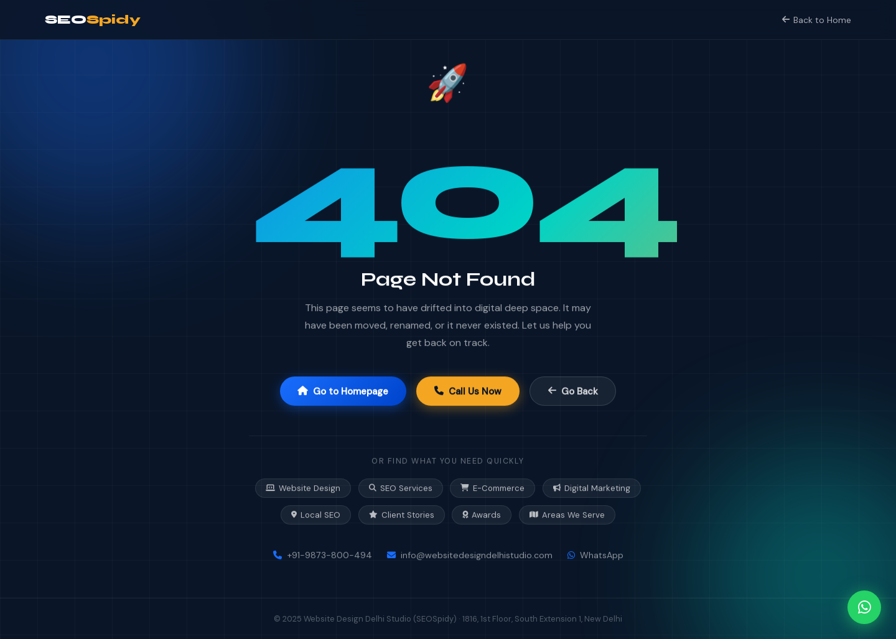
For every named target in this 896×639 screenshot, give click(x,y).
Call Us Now (468, 391)
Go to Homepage (342, 391)
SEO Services (400, 488)
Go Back (573, 391)
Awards (481, 515)
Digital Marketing (591, 488)
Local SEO (315, 515)
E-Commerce (492, 488)
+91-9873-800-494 (322, 555)
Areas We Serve (567, 515)
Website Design (303, 488)
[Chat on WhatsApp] (864, 607)
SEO (93, 19)
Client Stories (401, 515)
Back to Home (816, 20)
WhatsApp (595, 555)
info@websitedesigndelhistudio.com (470, 555)
